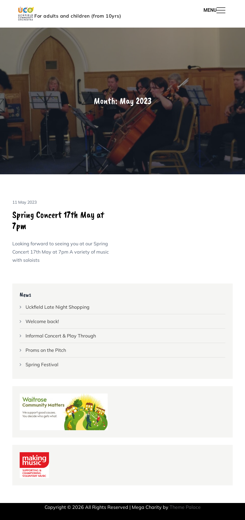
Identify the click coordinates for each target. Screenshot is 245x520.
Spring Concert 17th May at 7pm (58, 220)
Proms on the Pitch (46, 350)
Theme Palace (185, 507)
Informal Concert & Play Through (61, 336)
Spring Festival (42, 364)
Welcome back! (42, 321)
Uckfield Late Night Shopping (57, 307)
